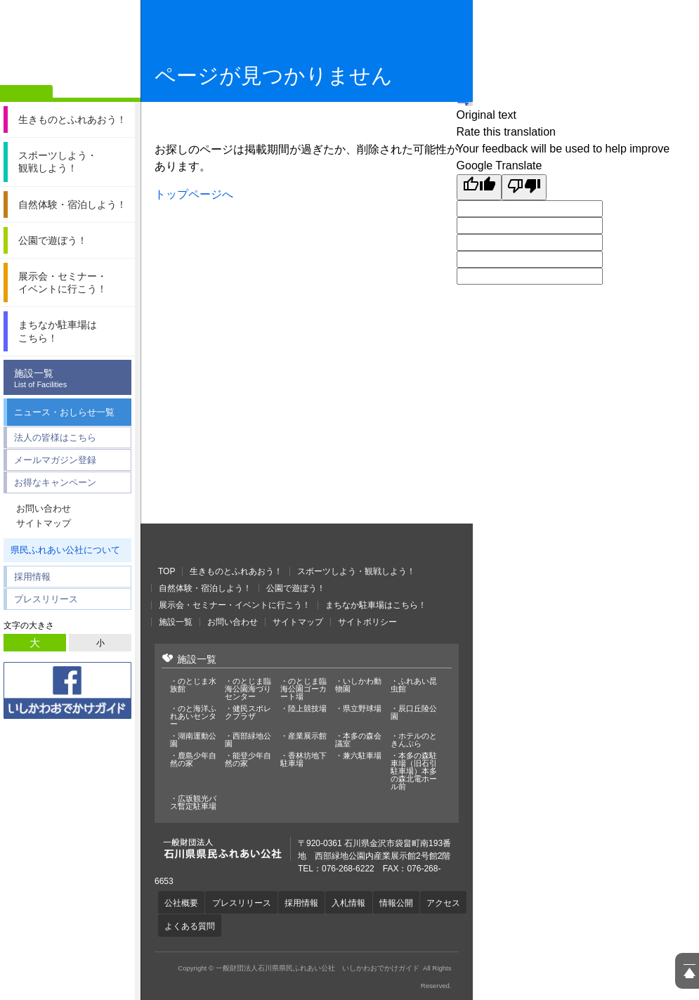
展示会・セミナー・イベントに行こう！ (235, 605)
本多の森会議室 (358, 740)
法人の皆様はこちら (55, 437)
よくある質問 (239, 925)
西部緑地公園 (248, 740)
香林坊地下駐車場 (303, 759)
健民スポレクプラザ (248, 712)
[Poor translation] (524, 187)
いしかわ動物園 (358, 685)
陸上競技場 (307, 709)
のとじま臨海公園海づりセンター (248, 689)
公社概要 (182, 902)
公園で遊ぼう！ (295, 588)
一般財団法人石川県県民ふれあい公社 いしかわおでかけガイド (70, 46)
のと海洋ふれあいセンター (193, 716)
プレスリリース (46, 599)
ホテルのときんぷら (414, 740)
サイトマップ (43, 523)
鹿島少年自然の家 (193, 759)
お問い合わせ (43, 508)
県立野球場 (362, 709)
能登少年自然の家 (248, 759)
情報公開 (401, 902)
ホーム (26, 93)
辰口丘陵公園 (414, 712)
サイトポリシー (367, 622)
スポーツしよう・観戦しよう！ (356, 571)
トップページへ (194, 194)
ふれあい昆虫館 (414, 685)
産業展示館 (307, 736)
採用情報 (32, 576)
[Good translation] (479, 187)
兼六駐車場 (362, 756)
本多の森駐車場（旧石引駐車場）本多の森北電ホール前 (414, 771)
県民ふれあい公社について (65, 550)
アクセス (182, 925)
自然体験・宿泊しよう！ (205, 588)
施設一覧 (71, 378)
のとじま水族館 (193, 685)
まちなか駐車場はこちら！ (375, 605)
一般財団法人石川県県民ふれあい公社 (232, 544)
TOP (166, 571)
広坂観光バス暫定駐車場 (193, 802)
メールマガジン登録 (55, 460)
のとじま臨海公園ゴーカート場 (303, 689)
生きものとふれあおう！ (236, 571)
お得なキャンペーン (55, 482)
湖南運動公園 (193, 740)
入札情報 (353, 902)
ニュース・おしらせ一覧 (64, 412)
